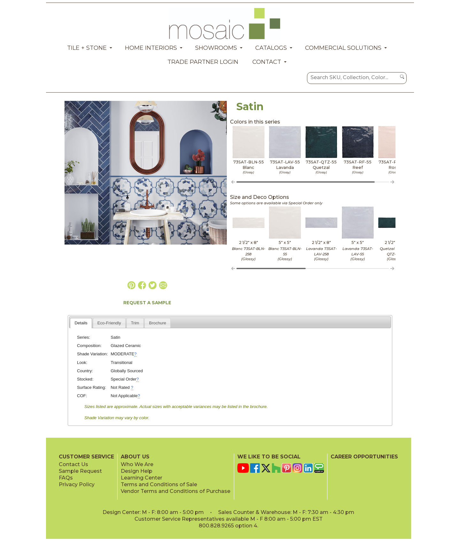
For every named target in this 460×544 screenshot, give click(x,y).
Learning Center (141, 478)
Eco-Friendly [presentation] (109, 323)
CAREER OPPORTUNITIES (364, 457)
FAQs (66, 478)
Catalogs (271, 47)
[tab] (81, 323)
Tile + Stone (87, 47)
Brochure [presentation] (157, 323)
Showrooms (216, 47)
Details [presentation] (80, 323)
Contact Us (73, 464)
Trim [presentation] (135, 323)
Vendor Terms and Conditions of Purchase (175, 491)
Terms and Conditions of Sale (159, 484)
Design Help (136, 471)
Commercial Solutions (343, 47)
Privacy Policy (77, 484)
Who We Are (137, 464)
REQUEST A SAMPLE (147, 302)
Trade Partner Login (202, 61)
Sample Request (80, 471)
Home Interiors (151, 47)
